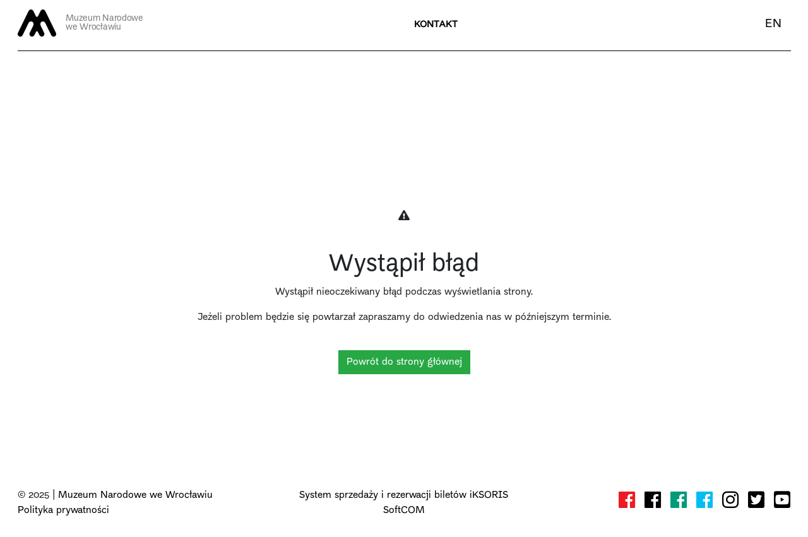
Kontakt (436, 25)
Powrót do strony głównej (404, 362)
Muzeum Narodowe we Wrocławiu (135, 495)
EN (773, 24)
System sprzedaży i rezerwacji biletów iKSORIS (403, 495)
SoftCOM (404, 510)
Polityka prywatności (63, 510)
